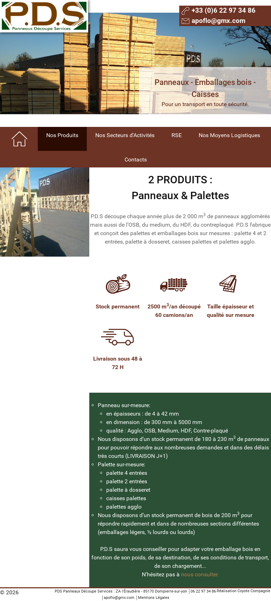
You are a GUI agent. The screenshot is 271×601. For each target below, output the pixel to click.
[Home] (20, 139)
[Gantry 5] (44, 16)
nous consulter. (200, 574)
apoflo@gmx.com (119, 597)
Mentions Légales (153, 597)
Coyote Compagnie (253, 591)
